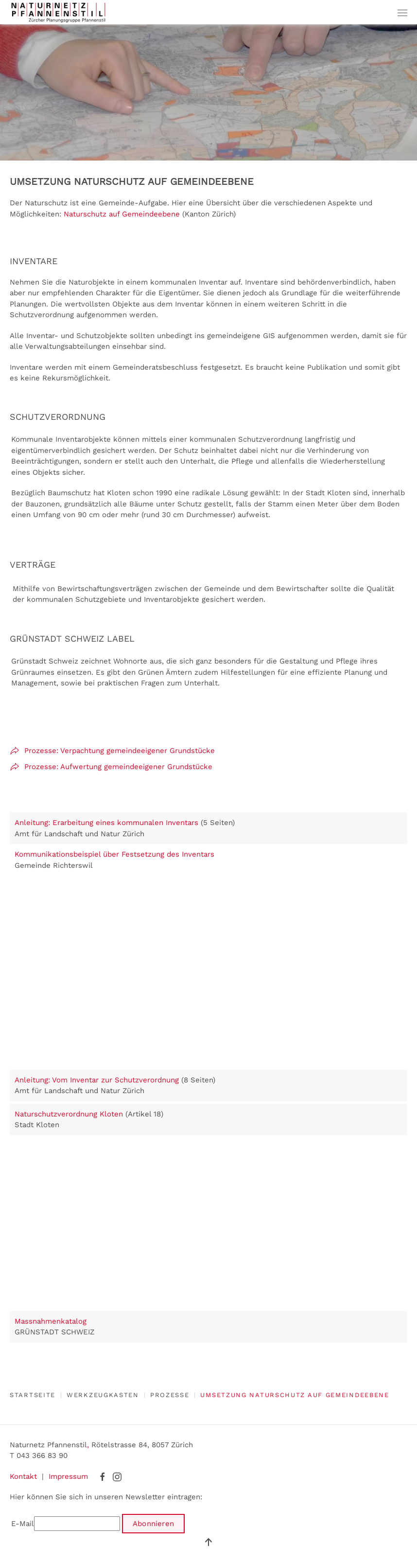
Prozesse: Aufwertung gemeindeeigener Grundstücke (111, 767)
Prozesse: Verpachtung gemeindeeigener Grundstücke (112, 750)
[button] (402, 12)
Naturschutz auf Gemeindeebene (122, 214)
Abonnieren (153, 1523)
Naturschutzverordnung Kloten (69, 1114)
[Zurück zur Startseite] (58, 12)
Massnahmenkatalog (51, 1321)
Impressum (68, 1476)
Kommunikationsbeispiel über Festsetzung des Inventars (114, 854)
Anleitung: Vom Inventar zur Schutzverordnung (97, 1080)
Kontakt (23, 1476)
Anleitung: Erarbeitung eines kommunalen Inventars (108, 822)
